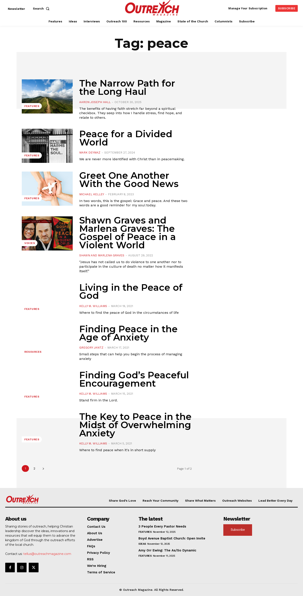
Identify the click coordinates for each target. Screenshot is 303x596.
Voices (29, 243)
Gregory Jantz (91, 347)
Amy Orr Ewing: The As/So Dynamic (167, 550)
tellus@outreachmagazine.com (47, 554)
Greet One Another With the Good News (128, 179)
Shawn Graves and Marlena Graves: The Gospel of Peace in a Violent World (127, 232)
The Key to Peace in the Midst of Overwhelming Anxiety (135, 425)
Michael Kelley (91, 194)
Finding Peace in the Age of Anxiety (128, 333)
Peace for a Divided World (125, 138)
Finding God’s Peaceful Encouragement (134, 379)
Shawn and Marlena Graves (101, 255)
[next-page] (43, 468)
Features (31, 106)
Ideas (142, 543)
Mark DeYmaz (89, 152)
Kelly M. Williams (93, 306)
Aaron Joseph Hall (95, 102)
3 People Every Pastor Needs (162, 526)
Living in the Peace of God (130, 291)
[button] (42, 8)
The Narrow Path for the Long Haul (127, 87)
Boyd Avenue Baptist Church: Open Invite (171, 538)
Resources (33, 351)
